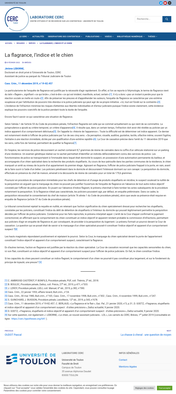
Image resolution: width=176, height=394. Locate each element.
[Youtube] (165, 3)
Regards (21, 43)
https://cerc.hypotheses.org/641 (28, 318)
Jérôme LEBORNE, (14, 68)
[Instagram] (169, 3)
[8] (16, 229)
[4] (74, 127)
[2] (42, 98)
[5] (54, 131)
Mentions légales (128, 366)
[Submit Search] (166, 19)
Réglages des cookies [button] (144, 388)
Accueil (9, 43)
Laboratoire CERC (47, 17)
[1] (110, 94)
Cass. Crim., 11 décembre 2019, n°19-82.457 (29, 83)
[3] (159, 102)
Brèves (32, 43)
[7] (75, 143)
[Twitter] (161, 3)
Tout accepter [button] (165, 388)
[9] (40, 262)
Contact (123, 359)
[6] (94, 139)
